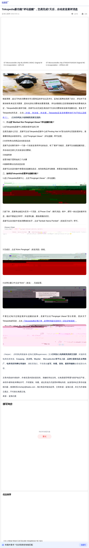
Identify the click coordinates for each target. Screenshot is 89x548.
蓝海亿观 (12, 396)
